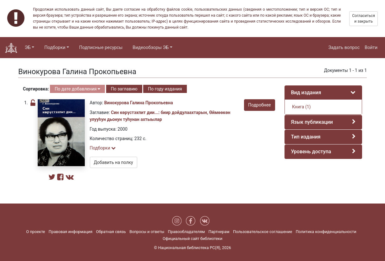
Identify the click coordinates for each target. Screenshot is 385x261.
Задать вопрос (344, 47)
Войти (371, 47)
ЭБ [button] (28, 47)
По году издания (165, 88)
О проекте (35, 231)
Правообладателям (186, 231)
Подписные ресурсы (100, 47)
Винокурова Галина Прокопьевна (138, 102)
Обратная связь (111, 231)
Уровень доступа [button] (311, 152)
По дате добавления (77, 88)
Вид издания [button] (306, 92)
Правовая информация (70, 231)
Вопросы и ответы (146, 231)
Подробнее (259, 104)
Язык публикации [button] (312, 122)
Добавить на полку (113, 162)
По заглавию (124, 88)
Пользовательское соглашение (262, 231)
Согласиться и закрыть (363, 19)
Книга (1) (301, 106)
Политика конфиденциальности (326, 231)
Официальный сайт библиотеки (192, 238)
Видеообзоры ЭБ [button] (151, 47)
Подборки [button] (54, 47)
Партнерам (219, 231)
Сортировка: (36, 88)
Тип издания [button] (306, 137)
